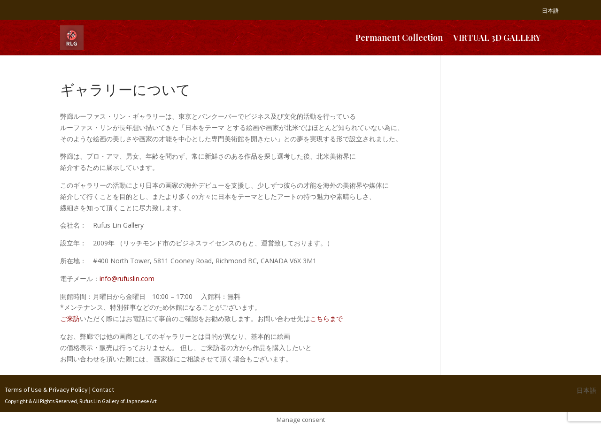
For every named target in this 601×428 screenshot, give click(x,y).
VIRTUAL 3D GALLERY (497, 37)
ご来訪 (70, 318)
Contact (103, 389)
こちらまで (326, 318)
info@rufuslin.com (127, 278)
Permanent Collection (399, 37)
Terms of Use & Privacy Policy (46, 389)
